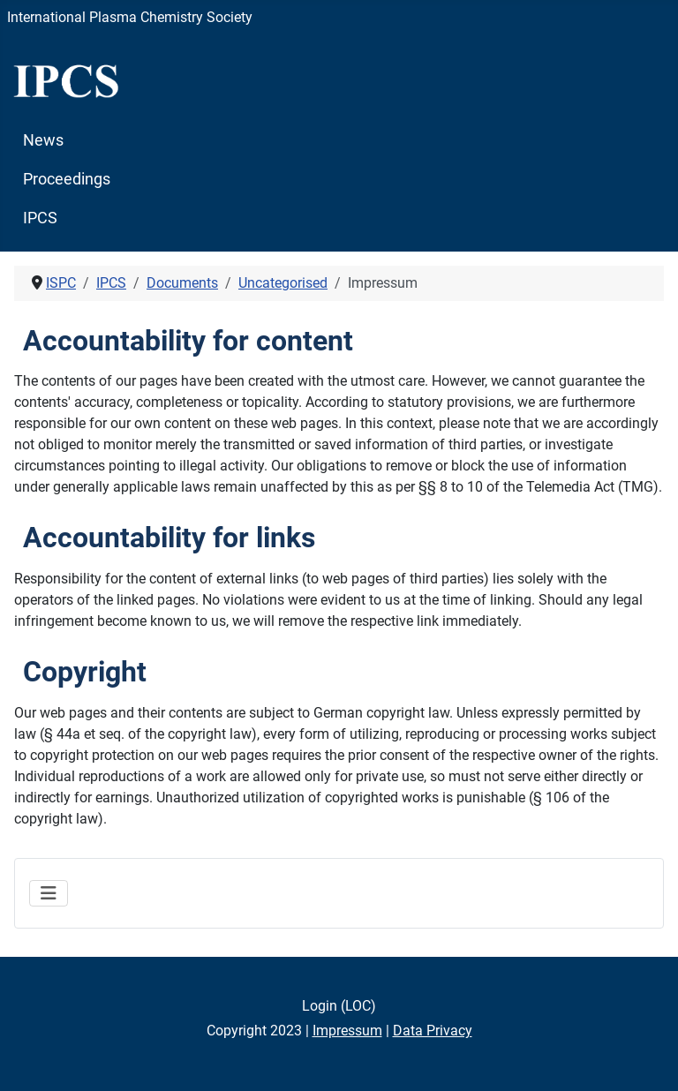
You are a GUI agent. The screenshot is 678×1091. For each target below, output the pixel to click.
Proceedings (66, 179)
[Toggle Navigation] (48, 893)
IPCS (40, 218)
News (43, 140)
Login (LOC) (339, 1005)
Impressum (347, 1030)
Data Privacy (432, 1030)
